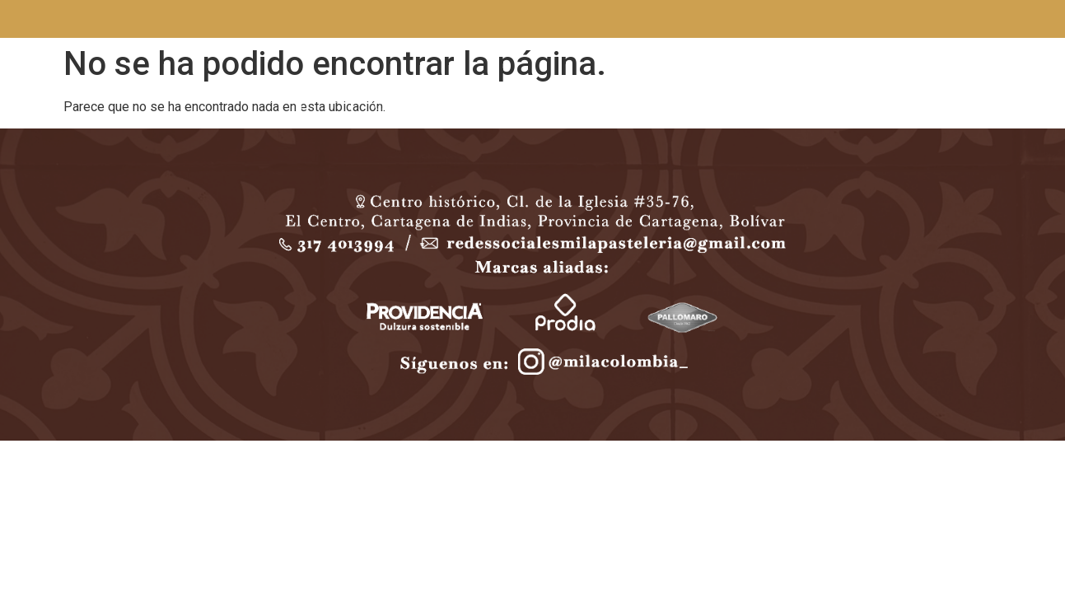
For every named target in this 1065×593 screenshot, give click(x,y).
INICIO (270, 100)
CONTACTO (741, 100)
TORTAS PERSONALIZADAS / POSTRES (524, 100)
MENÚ (323, 100)
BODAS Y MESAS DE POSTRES (646, 100)
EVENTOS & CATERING (401, 100)
